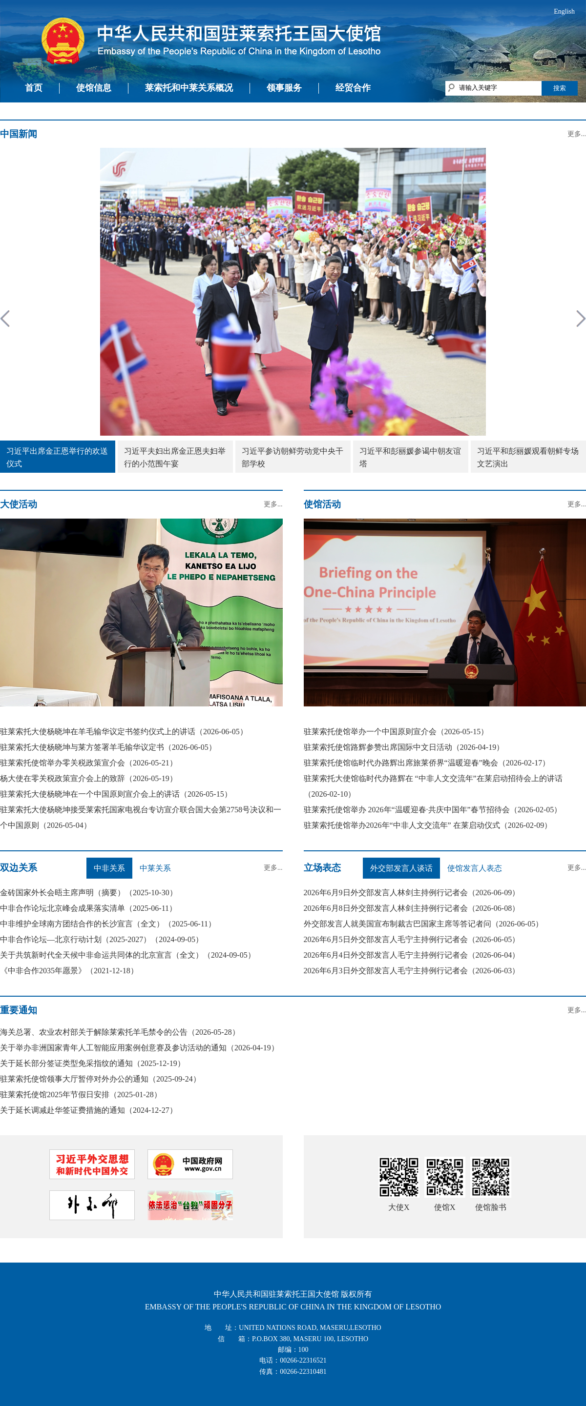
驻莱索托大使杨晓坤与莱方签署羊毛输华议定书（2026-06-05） (108, 747)
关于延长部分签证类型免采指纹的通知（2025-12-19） (92, 1063)
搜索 (559, 88)
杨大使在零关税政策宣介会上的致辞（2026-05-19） (88, 778)
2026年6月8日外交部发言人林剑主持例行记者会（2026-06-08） (412, 908)
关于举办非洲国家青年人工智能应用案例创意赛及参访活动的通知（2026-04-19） (139, 1048)
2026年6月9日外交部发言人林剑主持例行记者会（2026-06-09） (412, 892)
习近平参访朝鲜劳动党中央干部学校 (292, 457)
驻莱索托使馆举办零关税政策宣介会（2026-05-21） (88, 763)
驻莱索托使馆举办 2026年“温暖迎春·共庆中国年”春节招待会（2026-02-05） (433, 809)
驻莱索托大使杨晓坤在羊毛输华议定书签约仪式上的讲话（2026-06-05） (124, 731)
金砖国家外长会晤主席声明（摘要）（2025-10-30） (88, 892)
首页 (33, 88)
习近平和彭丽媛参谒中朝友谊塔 (410, 457)
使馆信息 (93, 88)
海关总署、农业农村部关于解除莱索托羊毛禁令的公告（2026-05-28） (120, 1032)
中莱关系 (155, 868)
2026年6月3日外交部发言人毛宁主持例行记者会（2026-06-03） (412, 970)
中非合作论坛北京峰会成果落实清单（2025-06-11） (88, 908)
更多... (576, 134)
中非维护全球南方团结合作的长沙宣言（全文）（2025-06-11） (108, 924)
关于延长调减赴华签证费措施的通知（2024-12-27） (88, 1110)
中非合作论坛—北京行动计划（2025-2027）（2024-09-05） (101, 939)
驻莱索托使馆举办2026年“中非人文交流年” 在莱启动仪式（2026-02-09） (428, 825)
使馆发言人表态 (474, 868)
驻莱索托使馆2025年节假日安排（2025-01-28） (81, 1094)
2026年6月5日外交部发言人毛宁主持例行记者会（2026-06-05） (412, 939)
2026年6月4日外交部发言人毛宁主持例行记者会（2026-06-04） (412, 955)
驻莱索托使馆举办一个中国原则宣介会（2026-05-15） (396, 731)
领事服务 (284, 88)
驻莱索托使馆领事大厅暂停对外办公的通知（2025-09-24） (100, 1079)
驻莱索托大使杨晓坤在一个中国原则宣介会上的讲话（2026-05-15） (116, 794)
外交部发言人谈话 (401, 868)
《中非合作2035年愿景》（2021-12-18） (69, 970)
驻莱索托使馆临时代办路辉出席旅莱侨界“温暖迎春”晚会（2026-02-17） (427, 763)
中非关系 (109, 868)
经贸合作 (353, 88)
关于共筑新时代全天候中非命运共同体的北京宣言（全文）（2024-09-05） (127, 955)
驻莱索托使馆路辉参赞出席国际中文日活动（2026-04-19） (404, 747)
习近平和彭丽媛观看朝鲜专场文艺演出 (528, 457)
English (564, 11)
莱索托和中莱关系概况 (189, 88)
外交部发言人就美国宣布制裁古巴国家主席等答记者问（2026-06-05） (424, 924)
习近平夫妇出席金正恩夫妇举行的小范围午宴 (175, 457)
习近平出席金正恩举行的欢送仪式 (57, 457)
